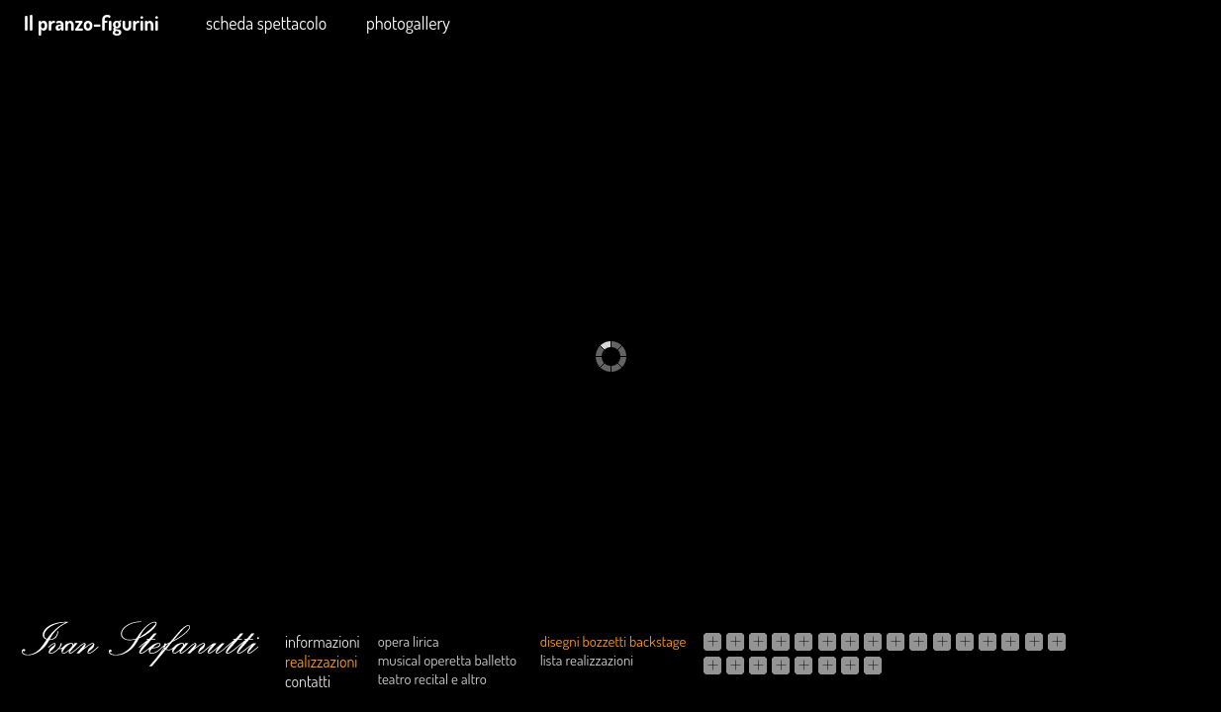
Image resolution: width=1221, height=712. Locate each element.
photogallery (408, 23)
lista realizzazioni (587, 660)
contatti (307, 681)
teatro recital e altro (432, 678)
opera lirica (408, 641)
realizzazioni (321, 661)
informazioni (322, 642)
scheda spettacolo (266, 23)
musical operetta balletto (447, 660)
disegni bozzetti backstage (613, 641)
